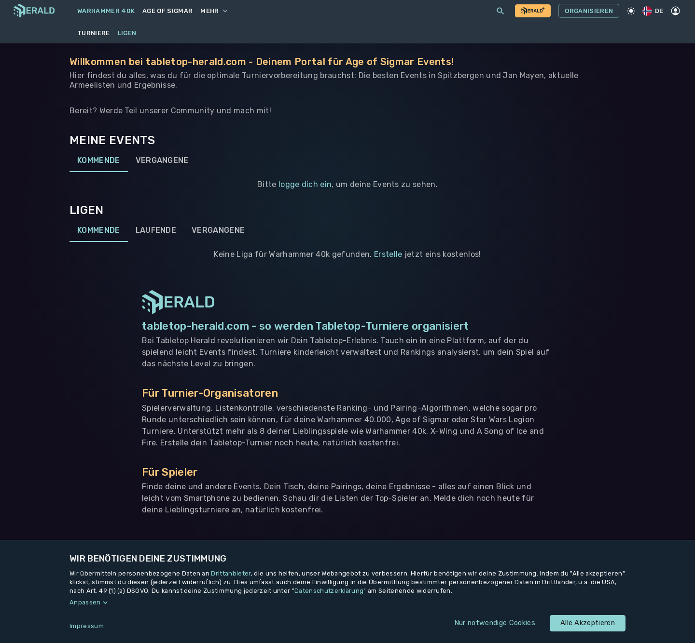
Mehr (213, 10)
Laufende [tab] (156, 230)
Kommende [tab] (99, 160)
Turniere (93, 33)
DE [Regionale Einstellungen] (653, 11)
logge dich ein (305, 184)
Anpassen (85, 602)
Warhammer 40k (106, 10)
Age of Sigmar (167, 10)
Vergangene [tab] (162, 160)
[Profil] (675, 11)
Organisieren (589, 11)
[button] (348, 602)
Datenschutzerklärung (328, 590)
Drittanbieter (230, 573)
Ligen (127, 33)
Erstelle (388, 254)
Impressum (87, 626)
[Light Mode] (631, 11)
